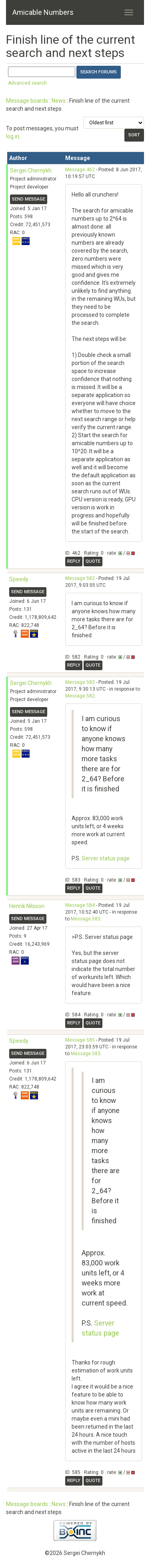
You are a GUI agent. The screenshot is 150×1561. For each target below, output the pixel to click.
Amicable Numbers (43, 12)
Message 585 (80, 1040)
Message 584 (80, 905)
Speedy (18, 579)
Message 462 (80, 169)
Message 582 (80, 578)
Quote (93, 561)
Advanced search (27, 83)
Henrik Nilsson (26, 906)
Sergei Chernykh (31, 170)
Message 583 (80, 682)
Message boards (27, 100)
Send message (28, 199)
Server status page (106, 858)
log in (12, 136)
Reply (73, 561)
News (59, 100)
